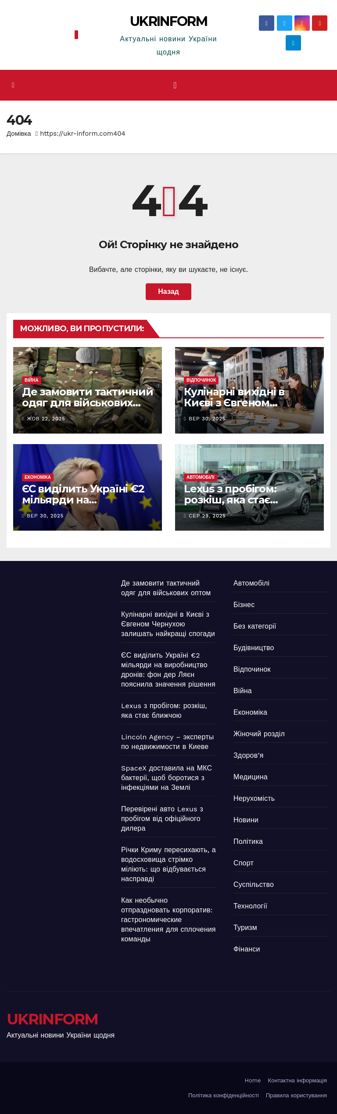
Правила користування (296, 1095)
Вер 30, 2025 (207, 419)
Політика (248, 841)
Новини (245, 820)
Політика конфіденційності (223, 1095)
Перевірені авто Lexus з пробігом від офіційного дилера (162, 818)
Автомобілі (200, 477)
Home (252, 1080)
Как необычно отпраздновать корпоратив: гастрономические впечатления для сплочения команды (168, 919)
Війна (32, 380)
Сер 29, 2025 (207, 516)
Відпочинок (201, 380)
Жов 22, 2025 (46, 419)
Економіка (38, 477)
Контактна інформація (297, 1080)
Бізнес (244, 604)
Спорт (243, 863)
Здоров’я (248, 755)
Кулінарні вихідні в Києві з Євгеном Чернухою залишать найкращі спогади (168, 624)
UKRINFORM (168, 21)
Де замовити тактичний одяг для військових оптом (87, 402)
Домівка (19, 133)
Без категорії (254, 626)
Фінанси (246, 949)
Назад (168, 291)
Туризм (245, 927)
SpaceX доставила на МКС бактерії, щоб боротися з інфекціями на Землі (166, 778)
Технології (250, 906)
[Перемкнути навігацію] (175, 85)
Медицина (250, 777)
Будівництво (253, 648)
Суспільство (253, 884)
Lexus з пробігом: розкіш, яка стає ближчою (230, 499)
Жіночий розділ (259, 734)
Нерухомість (254, 798)
